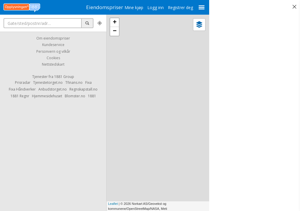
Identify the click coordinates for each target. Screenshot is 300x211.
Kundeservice (53, 44)
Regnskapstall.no (83, 89)
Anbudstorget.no (52, 89)
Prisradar (22, 82)
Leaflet (113, 203)
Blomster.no (75, 95)
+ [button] (115, 22)
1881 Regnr (20, 95)
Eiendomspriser (102, 7)
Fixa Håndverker (22, 89)
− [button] (115, 31)
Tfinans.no (74, 82)
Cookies (53, 57)
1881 (92, 95)
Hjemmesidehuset (47, 95)
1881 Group (64, 76)
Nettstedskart (53, 64)
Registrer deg (176, 7)
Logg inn (151, 7)
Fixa (88, 82)
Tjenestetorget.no (48, 82)
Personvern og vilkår (53, 51)
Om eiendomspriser (53, 38)
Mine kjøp (129, 7)
